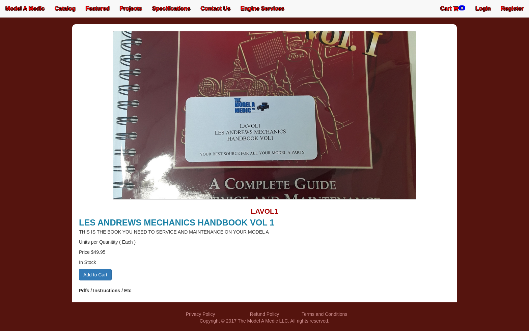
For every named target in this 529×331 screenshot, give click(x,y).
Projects (131, 8)
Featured (98, 8)
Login (483, 8)
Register (512, 8)
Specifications (171, 8)
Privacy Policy (200, 314)
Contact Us (216, 8)
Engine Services (262, 8)
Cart (452, 8)
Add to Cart (95, 274)
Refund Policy (264, 314)
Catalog (65, 8)
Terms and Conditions (324, 314)
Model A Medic (25, 8)
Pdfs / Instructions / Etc (105, 290)
